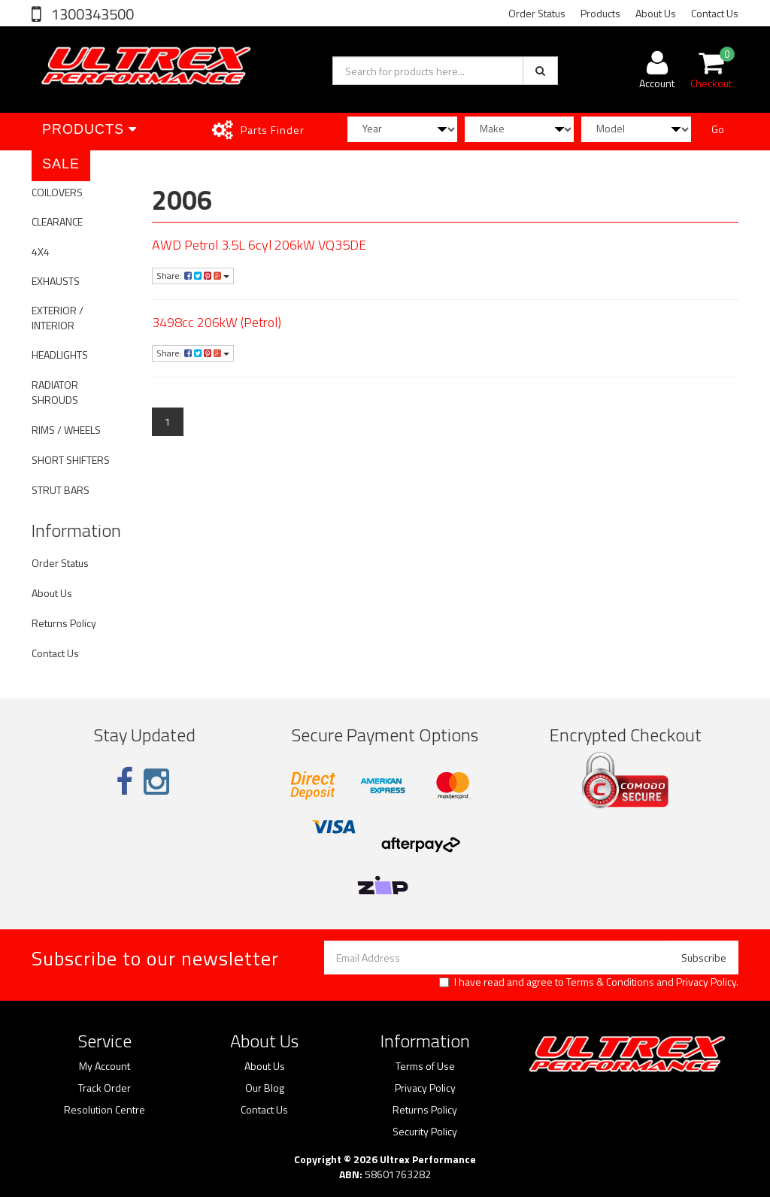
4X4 (41, 251)
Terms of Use (425, 1066)
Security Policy (425, 1131)
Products (600, 13)
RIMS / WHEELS (66, 430)
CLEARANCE (57, 221)
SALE (61, 163)
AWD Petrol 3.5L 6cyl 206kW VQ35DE (259, 245)
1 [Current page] (168, 421)
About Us (655, 13)
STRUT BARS (60, 490)
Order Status (536, 13)
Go (717, 129)
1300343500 (91, 14)
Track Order (104, 1087)
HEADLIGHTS (60, 354)
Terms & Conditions (610, 981)
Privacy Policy (706, 981)
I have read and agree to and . (588, 981)
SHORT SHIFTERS (71, 460)
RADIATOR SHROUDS (55, 392)
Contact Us (714, 13)
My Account (104, 1066)
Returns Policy (64, 623)
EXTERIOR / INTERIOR (57, 317)
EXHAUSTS (56, 281)
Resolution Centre (104, 1109)
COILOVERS (57, 192)
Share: (192, 275)
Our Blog (264, 1087)
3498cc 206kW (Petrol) (216, 322)
